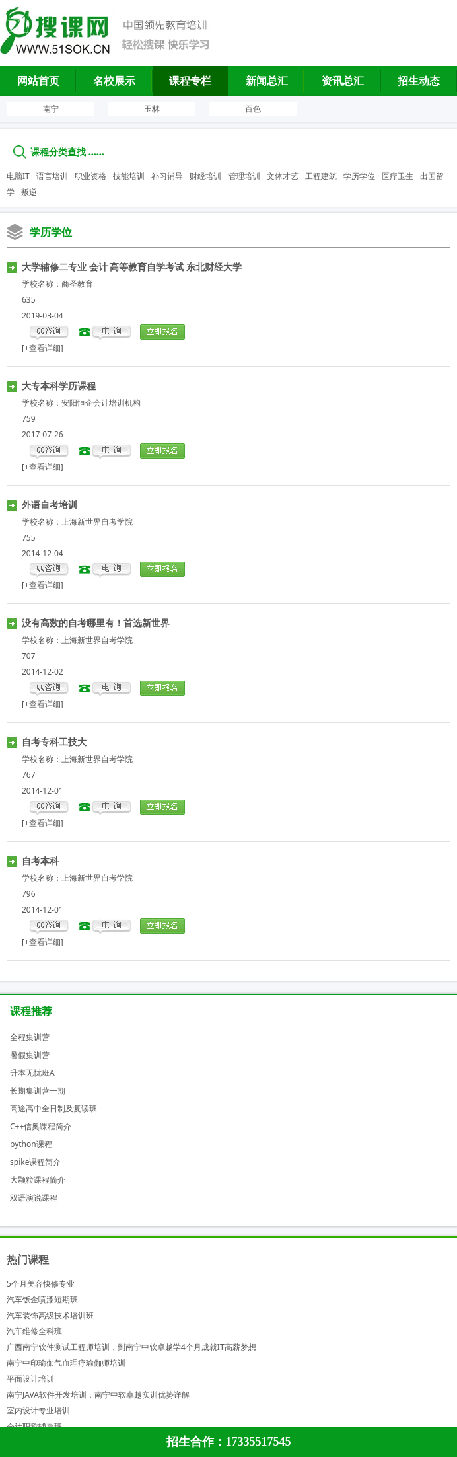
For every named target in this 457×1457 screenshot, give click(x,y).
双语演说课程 (33, 1197)
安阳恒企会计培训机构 (101, 402)
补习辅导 (167, 176)
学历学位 (359, 176)
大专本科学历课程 (59, 385)
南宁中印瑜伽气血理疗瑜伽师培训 (66, 1362)
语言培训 (52, 176)
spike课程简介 (35, 1162)
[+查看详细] (42, 348)
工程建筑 (321, 176)
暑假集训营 (30, 1055)
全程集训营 (30, 1037)
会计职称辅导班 (34, 1426)
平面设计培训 (30, 1378)
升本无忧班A (32, 1072)
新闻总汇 (267, 80)
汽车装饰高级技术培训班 (50, 1315)
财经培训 (205, 176)
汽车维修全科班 (34, 1331)
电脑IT (18, 176)
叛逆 (29, 192)
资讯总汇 (343, 80)
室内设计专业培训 (38, 1410)
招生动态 (419, 80)
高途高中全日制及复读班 (53, 1108)
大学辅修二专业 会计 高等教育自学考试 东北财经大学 (132, 266)
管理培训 (244, 176)
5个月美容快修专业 (41, 1283)
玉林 (152, 108)
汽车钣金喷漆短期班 (42, 1299)
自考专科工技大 (54, 741)
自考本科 (40, 860)
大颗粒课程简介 (37, 1179)
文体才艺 (283, 176)
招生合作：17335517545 (228, 1441)
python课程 (31, 1144)
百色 (253, 108)
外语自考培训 (49, 504)
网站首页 (38, 80)
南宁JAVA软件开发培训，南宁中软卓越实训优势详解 (98, 1394)
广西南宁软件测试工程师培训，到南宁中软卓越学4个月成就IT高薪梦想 (131, 1347)
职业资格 (90, 176)
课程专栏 (190, 80)
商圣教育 (77, 283)
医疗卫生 (397, 176)
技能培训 (129, 176)
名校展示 (114, 80)
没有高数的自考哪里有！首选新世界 (96, 622)
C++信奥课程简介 (40, 1126)
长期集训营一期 (37, 1090)
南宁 (51, 108)
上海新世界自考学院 (97, 521)
